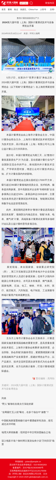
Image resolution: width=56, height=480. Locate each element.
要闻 (10, 9)
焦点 (16, 9)
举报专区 (49, 3)
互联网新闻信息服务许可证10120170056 (28, 471)
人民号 (44, 9)
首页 (4, 9)
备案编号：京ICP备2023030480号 (28, 467)
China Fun (33, 9)
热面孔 (23, 9)
